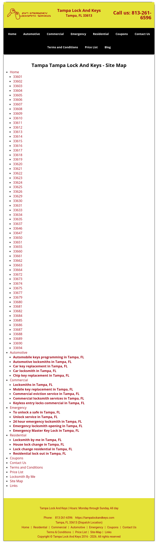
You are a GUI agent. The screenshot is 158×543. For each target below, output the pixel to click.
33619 (17, 159)
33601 (17, 76)
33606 (17, 99)
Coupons (122, 34)
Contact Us (142, 34)
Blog (108, 47)
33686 (17, 325)
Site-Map (95, 532)
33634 (17, 214)
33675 (17, 288)
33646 (17, 228)
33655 (17, 246)
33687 (17, 329)
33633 (17, 210)
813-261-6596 (141, 15)
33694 (17, 348)
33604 (17, 90)
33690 (17, 343)
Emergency (78, 34)
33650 (17, 237)
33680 (17, 302)
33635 (17, 219)
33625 (17, 187)
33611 (17, 123)
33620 (17, 164)
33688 (17, 334)
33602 (17, 81)
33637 (17, 224)
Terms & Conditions (59, 532)
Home (12, 34)
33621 (17, 168)
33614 (17, 136)
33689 (17, 338)
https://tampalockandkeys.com (94, 517)
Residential (101, 34)
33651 (17, 242)
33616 (17, 145)
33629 (17, 196)
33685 (17, 320)
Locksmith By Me (22, 476)
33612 (17, 127)
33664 (17, 270)
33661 (17, 256)
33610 (17, 118)
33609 (17, 113)
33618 (17, 155)
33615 (17, 141)
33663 (17, 265)
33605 (17, 95)
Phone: (48, 517)
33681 (17, 306)
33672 (17, 274)
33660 (17, 251)
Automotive (31, 34)
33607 (17, 104)
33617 (17, 150)
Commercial (55, 34)
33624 (17, 182)
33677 (17, 293)
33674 (17, 283)
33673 (17, 279)
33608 (17, 109)
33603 (17, 86)
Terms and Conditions (62, 47)
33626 (17, 191)
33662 (17, 260)
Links (14, 485)
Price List (91, 47)
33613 (17, 132)
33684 (17, 315)
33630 (17, 201)
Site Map (16, 481)
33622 (17, 173)
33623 (17, 178)
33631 (17, 205)
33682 (17, 311)
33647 (17, 233)
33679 (17, 297)
